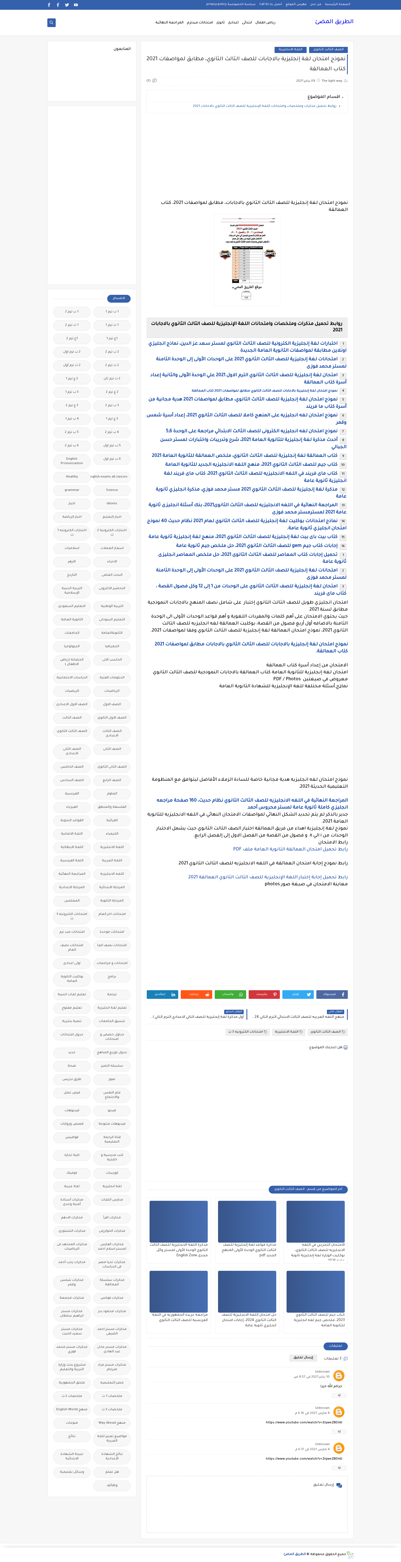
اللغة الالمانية (72, 834)
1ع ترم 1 (112, 339)
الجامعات (72, 633)
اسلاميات (72, 548)
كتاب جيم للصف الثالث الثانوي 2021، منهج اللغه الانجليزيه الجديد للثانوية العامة (251, 464)
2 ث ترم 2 (112, 365)
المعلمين (72, 901)
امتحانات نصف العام (71, 948)
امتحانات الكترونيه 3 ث (247, 1032)
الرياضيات (111, 691)
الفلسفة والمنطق (112, 807)
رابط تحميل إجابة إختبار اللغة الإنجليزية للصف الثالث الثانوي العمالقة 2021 (268, 877)
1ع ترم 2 (72, 339)
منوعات (72, 1423)
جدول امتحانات (71, 1035)
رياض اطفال (265, 23)
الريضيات (72, 691)
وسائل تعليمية (72, 1472)
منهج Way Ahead (112, 1423)
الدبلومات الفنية (112, 678)
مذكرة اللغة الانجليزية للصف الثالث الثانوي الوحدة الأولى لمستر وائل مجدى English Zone (179, 1250)
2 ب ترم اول (71, 352)
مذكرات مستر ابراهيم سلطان (72, 1314)
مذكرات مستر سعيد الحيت (71, 1332)
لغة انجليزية (112, 1187)
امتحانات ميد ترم (72, 932)
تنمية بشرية (72, 1021)
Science (112, 490)
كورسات (112, 1173)
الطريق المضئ (334, 22)
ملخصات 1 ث (112, 1396)
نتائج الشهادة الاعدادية (112, 1457)
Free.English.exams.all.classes (110, 477)
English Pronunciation (72, 461)
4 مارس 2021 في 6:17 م (312, 1450)
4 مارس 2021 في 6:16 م (312, 1413)
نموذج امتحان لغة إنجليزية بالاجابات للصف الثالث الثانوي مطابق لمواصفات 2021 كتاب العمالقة (265, 391)
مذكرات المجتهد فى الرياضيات (72, 1247)
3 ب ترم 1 (72, 392)
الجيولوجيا (72, 647)
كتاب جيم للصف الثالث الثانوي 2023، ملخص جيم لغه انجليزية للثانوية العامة (319, 1320)
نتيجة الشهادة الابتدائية (71, 1457)
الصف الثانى (112, 749)
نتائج (71, 1436)
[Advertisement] (247, 156)
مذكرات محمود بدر (112, 1311)
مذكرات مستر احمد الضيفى (112, 1332)
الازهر (72, 562)
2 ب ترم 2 (112, 352)
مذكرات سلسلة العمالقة (112, 1283)
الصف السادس (72, 780)
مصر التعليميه (112, 1383)
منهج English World (71, 1410)
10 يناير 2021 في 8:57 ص (312, 1377)
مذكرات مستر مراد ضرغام (112, 1367)
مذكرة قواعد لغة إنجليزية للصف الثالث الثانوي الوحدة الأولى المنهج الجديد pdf (249, 1250)
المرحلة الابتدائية (112, 888)
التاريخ (72, 575)
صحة (72, 1066)
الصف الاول (112, 705)
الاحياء (112, 562)
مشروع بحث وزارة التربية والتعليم (72, 1367)
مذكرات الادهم (72, 1218)
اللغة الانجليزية (290, 50)
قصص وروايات (72, 1124)
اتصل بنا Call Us (270, 4)
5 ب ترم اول (112, 446)
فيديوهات (72, 1111)
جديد (71, 1053)
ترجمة (112, 995)
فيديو (112, 1111)
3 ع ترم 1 (112, 419)
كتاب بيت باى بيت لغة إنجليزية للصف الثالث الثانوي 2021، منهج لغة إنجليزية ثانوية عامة (243, 537)
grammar (72, 490)
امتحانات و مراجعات (112, 963)
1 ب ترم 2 (72, 312)
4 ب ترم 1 (72, 419)
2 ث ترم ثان (112, 379)
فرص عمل (72, 1093)
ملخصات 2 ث (72, 1396)
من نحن (315, 4)
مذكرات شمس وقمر (72, 1283)
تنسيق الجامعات (112, 1021)
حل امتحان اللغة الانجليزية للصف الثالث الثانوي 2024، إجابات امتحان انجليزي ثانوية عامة (249, 1320)
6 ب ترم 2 (72, 446)
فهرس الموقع (296, 4)
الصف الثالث (72, 718)
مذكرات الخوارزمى (112, 1231)
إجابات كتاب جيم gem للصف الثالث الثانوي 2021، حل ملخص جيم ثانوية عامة (257, 546)
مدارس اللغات (112, 1200)
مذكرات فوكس (112, 1298)
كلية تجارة (72, 1155)
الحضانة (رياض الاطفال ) (72, 662)
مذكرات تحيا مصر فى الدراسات (112, 1265)
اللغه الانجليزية (112, 874)
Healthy (72, 477)
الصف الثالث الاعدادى (112, 734)
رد (339, 1395)
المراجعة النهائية (169, 23)
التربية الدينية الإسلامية (72, 591)
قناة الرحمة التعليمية (112, 1140)
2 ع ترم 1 (72, 379)
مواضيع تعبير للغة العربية (112, 1439)
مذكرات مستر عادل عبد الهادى (112, 1350)
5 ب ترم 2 (72, 432)
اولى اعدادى (71, 963)
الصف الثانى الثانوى (112, 767)
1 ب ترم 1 (112, 312)
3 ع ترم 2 (72, 406)
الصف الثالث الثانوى (328, 50)
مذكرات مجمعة (72, 1298)
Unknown (322, 1372)
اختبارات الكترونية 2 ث (112, 533)
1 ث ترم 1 (112, 325)
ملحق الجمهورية (72, 1383)
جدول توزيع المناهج (112, 1053)
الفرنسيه (72, 794)
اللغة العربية (112, 861)
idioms (112, 504)
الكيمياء (112, 834)
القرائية (112, 821)
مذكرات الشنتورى (71, 1231)
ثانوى (220, 23)
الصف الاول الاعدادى (71, 705)
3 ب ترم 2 (112, 406)
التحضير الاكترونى (112, 588)
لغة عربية (72, 1187)
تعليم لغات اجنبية (72, 995)
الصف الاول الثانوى (111, 718)
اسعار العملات (112, 548)
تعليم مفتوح (72, 1008)
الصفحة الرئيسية (337, 4)
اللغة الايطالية (72, 847)
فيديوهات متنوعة (112, 1124)
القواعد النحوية (72, 821)
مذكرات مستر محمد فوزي (71, 1350)
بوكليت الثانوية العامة (72, 979)
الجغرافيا (112, 647)
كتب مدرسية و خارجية (112, 1158)
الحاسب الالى (112, 660)
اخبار (72, 504)
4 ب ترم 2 (112, 432)
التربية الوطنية (112, 606)
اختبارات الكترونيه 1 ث (72, 533)
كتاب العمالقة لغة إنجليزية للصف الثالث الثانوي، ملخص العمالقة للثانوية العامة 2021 (245, 456)
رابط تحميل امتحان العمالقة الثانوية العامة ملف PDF (290, 849)
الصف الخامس (72, 767)
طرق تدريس (71, 1079)
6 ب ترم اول (112, 459)
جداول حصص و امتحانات (112, 1037)
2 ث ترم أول (71, 365)
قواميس (72, 1137)
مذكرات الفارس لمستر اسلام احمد (112, 1247)
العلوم (112, 794)
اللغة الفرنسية (72, 861)
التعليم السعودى (71, 606)
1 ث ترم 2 (72, 325)
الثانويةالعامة (112, 633)
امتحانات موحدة (112, 932)
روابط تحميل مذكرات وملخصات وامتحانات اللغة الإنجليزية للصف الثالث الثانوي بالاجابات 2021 (264, 106)
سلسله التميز (112, 1066)
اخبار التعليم (111, 517)
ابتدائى (247, 23)
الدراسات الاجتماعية (72, 678)
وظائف (112, 1486)
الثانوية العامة (72, 620)
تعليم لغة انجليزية (112, 1008)
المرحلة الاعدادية (72, 888)
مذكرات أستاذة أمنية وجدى (71, 1202)
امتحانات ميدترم (200, 23)
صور (112, 1079)
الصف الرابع (112, 780)
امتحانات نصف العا (112, 946)
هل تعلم (112, 1472)
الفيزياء (72, 807)
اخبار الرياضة (72, 517)
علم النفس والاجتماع (112, 1095)
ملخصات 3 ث (112, 1410)
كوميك (72, 1173)
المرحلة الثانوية (112, 901)
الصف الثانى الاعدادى (72, 752)
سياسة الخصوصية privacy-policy (231, 4)
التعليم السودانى (112, 620)
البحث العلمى (112, 575)
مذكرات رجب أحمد (71, 1262)
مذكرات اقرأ (112, 1218)
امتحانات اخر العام (112, 914)
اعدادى (233, 23)
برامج (112, 977)
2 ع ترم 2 (112, 392)
